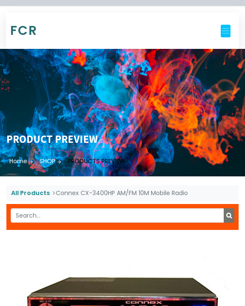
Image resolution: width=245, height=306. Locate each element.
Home (18, 161)
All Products (30, 193)
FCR (23, 31)
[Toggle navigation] (226, 31)
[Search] (229, 215)
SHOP (47, 161)
